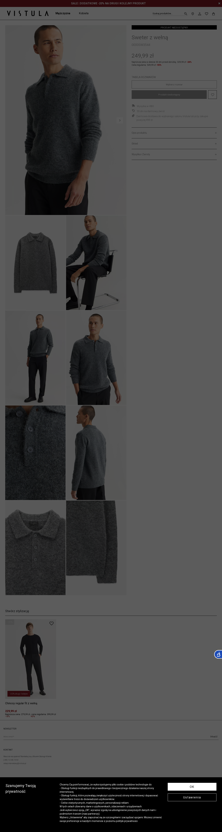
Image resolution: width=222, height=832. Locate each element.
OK (192, 787)
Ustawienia (192, 797)
